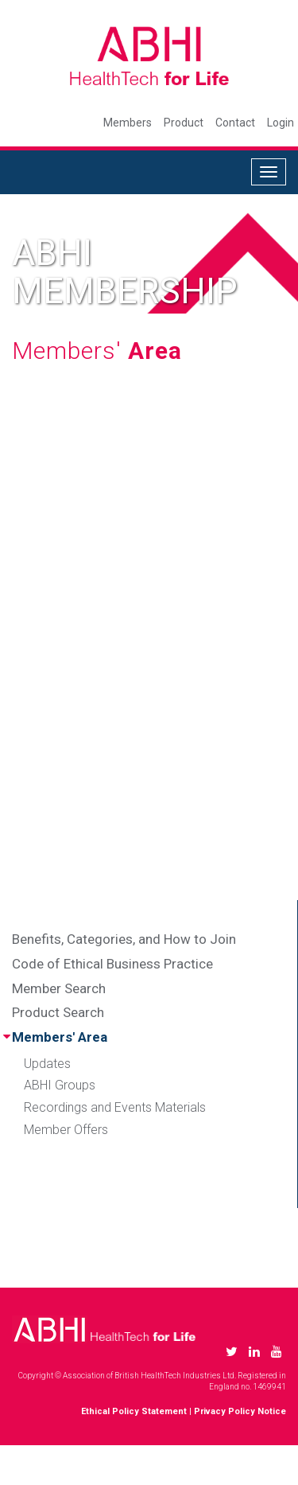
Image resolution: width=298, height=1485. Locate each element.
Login (280, 122)
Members (127, 122)
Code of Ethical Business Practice (112, 964)
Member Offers (66, 1129)
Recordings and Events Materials (115, 1107)
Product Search (58, 1012)
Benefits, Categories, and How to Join (124, 939)
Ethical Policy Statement (134, 1411)
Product (183, 122)
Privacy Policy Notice (240, 1411)
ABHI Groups (59, 1085)
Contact (235, 122)
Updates (47, 1063)
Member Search (59, 988)
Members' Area (59, 1037)
